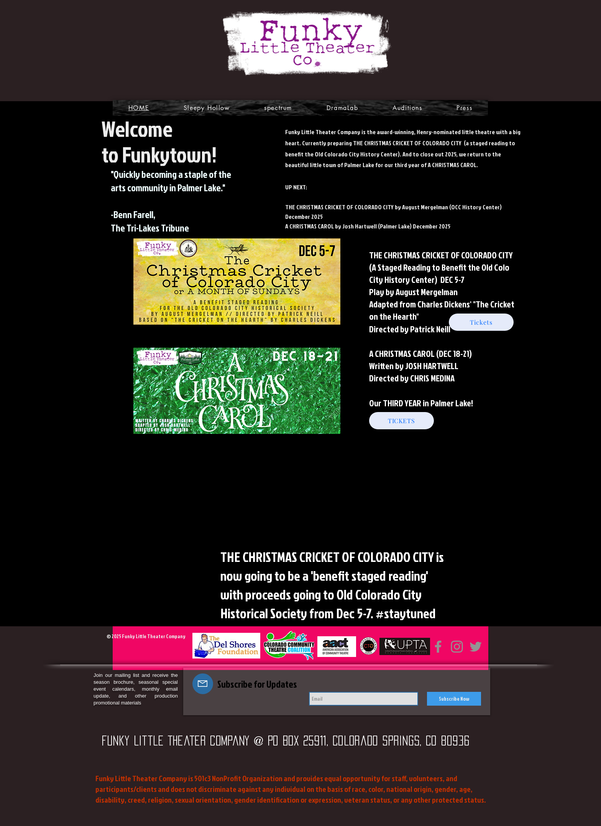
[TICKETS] (401, 420)
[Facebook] (438, 647)
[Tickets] (481, 322)
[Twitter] (476, 647)
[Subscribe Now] (454, 699)
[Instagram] (457, 647)
